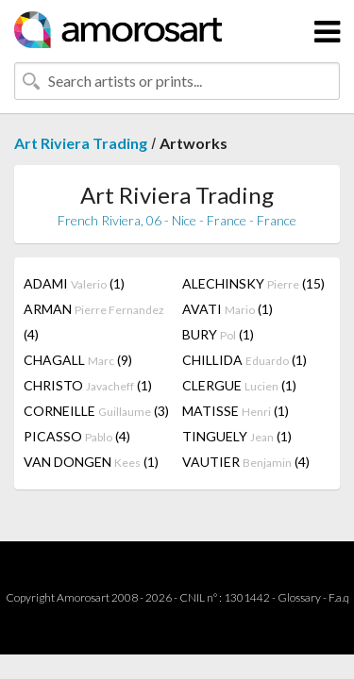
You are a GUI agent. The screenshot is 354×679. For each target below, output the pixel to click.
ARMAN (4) (94, 321)
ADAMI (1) (74, 283)
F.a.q (339, 597)
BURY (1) (218, 334)
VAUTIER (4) (246, 462)
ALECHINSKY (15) (253, 283)
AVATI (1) (227, 309)
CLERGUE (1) (239, 385)
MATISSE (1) (235, 411)
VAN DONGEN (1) (91, 462)
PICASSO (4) (77, 436)
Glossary (299, 597)
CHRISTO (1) (88, 385)
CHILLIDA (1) (244, 360)
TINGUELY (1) (237, 436)
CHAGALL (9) (78, 360)
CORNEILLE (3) (96, 411)
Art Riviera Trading (80, 143)
